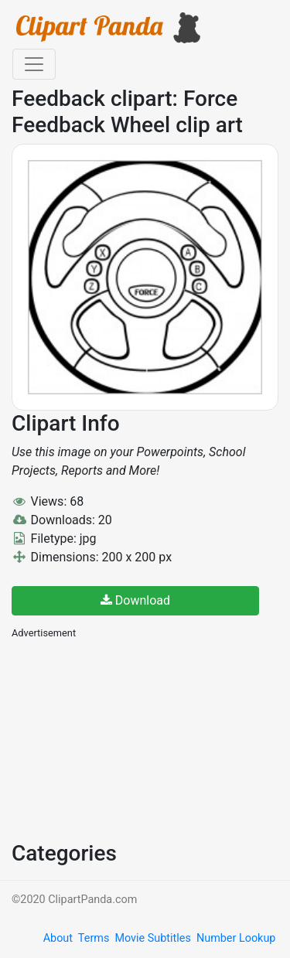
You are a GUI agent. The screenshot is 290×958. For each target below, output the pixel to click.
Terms (93, 938)
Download (135, 600)
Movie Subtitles (152, 938)
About (58, 938)
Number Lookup (235, 938)
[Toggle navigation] (34, 64)
